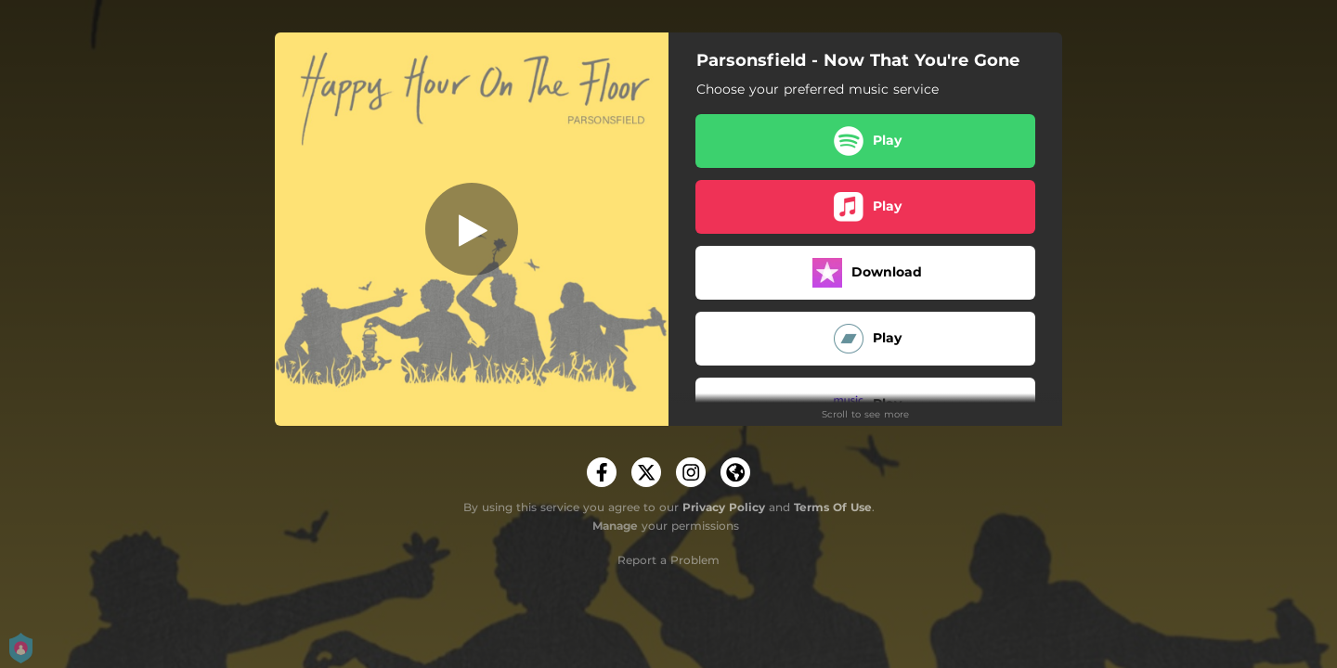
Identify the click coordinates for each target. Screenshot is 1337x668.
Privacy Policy (723, 507)
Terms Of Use (833, 507)
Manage (615, 526)
